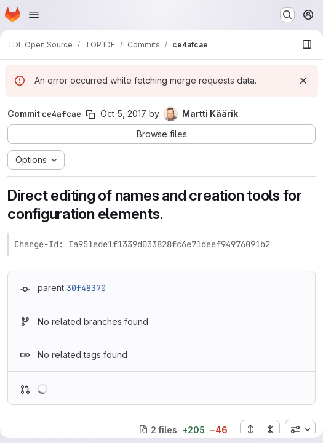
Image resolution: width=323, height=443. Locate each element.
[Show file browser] (307, 44)
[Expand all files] (250, 429)
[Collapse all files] (270, 429)
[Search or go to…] (287, 14)
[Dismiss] (303, 80)
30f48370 (86, 287)
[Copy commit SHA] (90, 114)
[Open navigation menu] (34, 15)
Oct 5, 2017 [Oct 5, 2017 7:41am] (123, 113)
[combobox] (300, 429)
